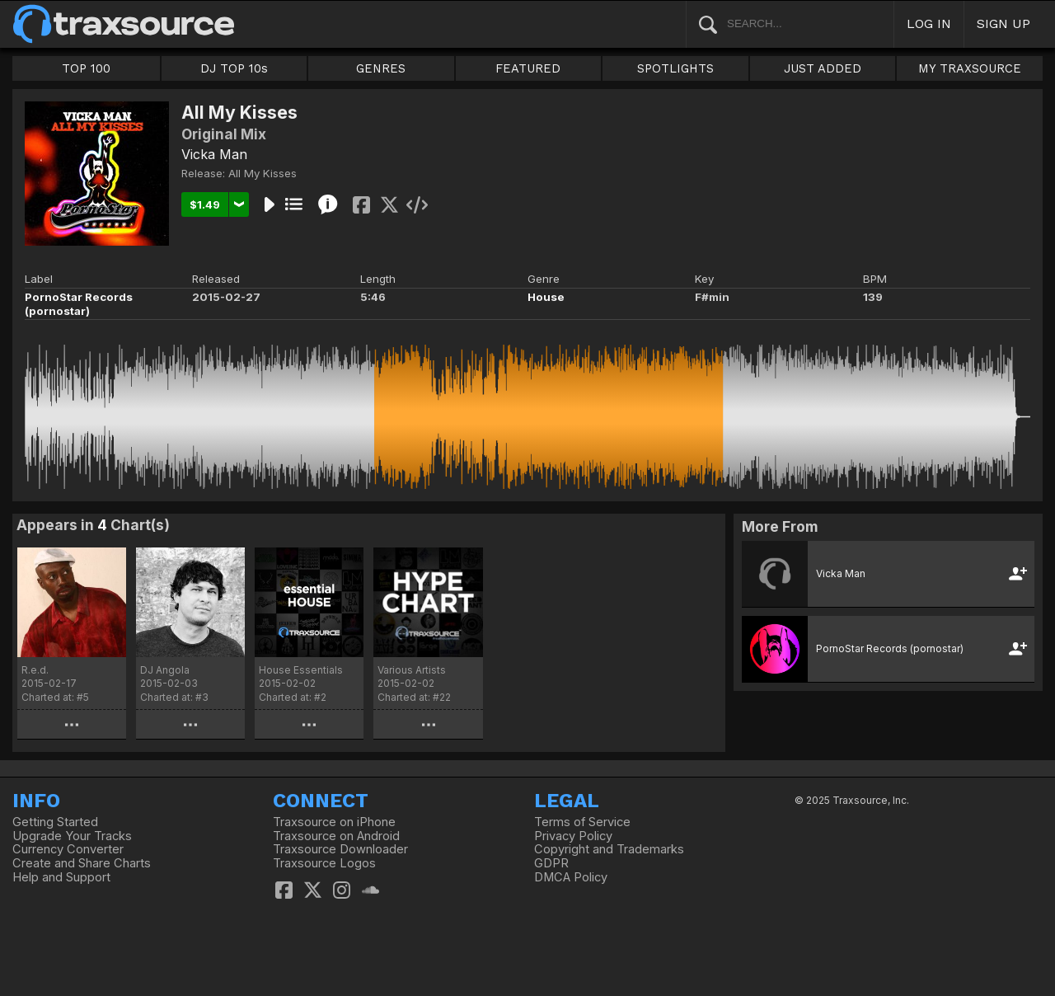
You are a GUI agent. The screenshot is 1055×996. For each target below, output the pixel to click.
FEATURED (527, 68)
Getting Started (55, 822)
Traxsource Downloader (340, 849)
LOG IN (929, 23)
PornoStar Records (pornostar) (79, 303)
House (546, 296)
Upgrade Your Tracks (72, 836)
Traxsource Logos (324, 863)
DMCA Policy (570, 877)
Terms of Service (582, 822)
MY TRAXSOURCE (969, 68)
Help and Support (61, 877)
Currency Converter (68, 849)
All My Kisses (262, 173)
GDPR (551, 863)
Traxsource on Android (336, 836)
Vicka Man (214, 154)
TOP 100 (86, 68)
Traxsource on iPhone (334, 822)
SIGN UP (1003, 23)
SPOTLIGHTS (675, 68)
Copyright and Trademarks (609, 849)
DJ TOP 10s (234, 68)
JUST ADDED (822, 68)
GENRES (381, 68)
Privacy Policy (573, 836)
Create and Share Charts (81, 863)
